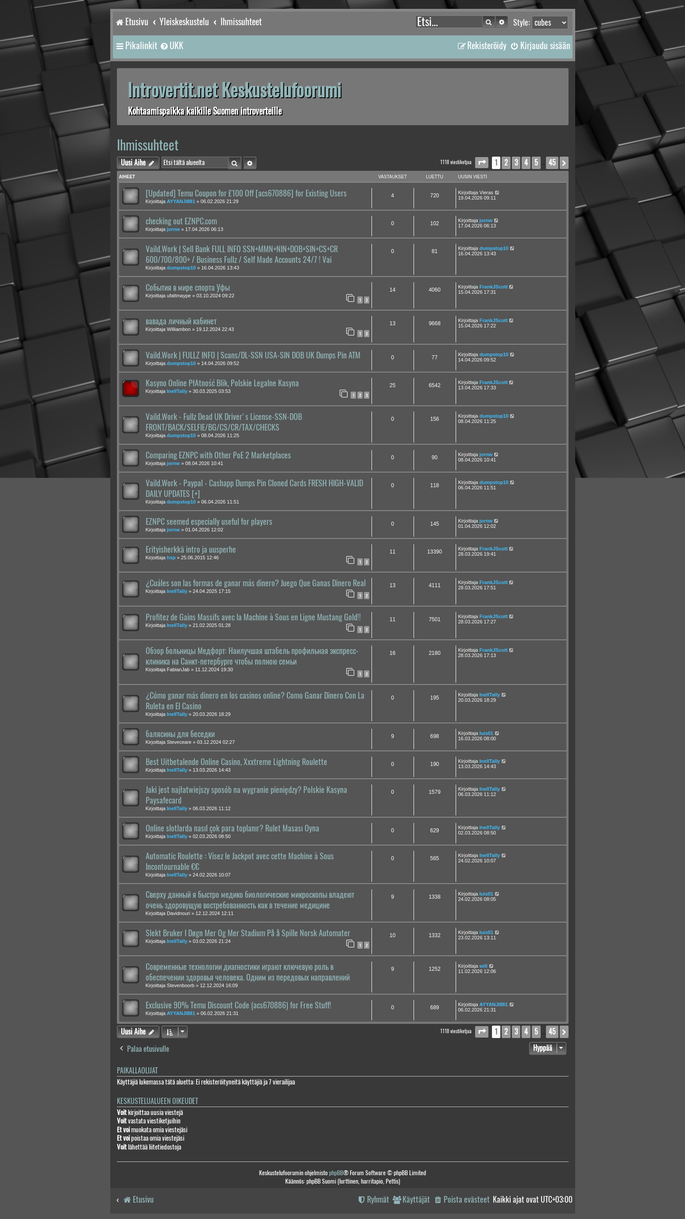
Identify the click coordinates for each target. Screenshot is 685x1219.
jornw (173, 229)
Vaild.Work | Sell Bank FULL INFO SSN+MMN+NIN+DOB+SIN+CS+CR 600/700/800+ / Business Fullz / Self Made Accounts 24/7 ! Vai (242, 254)
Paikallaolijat (137, 1070)
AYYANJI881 (181, 201)
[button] (481, 162)
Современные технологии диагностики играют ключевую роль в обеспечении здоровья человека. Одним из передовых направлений (248, 972)
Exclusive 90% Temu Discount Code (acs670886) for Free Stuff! (238, 1005)
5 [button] (536, 162)
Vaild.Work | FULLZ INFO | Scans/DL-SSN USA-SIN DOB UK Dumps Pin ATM (253, 355)
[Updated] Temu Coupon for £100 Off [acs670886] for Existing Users (246, 193)
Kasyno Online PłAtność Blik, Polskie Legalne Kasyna (222, 383)
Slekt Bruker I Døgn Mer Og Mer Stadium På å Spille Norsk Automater (248, 933)
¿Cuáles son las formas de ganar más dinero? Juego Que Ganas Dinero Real (256, 583)
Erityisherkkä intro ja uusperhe (191, 549)
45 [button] (552, 162)
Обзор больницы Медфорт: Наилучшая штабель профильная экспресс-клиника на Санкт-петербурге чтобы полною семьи (252, 656)
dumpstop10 (181, 267)
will (484, 966)
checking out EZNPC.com (181, 221)
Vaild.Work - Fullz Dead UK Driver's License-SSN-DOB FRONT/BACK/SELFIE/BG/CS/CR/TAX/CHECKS (224, 422)
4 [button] (526, 162)
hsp (171, 557)
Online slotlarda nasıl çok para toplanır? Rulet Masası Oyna (232, 828)
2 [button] (506, 162)
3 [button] (516, 162)
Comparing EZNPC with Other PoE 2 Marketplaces (218, 455)
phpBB (336, 1173)
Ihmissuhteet (147, 145)
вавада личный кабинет (181, 321)
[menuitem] (171, 45)
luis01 (486, 733)
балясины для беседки (180, 734)
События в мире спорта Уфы (188, 287)
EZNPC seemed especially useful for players (209, 521)
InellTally (177, 391)
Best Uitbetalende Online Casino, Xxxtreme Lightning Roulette (236, 762)
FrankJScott (494, 286)
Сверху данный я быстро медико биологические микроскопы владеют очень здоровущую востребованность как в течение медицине (250, 900)
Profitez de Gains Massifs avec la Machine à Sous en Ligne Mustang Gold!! (253, 617)
